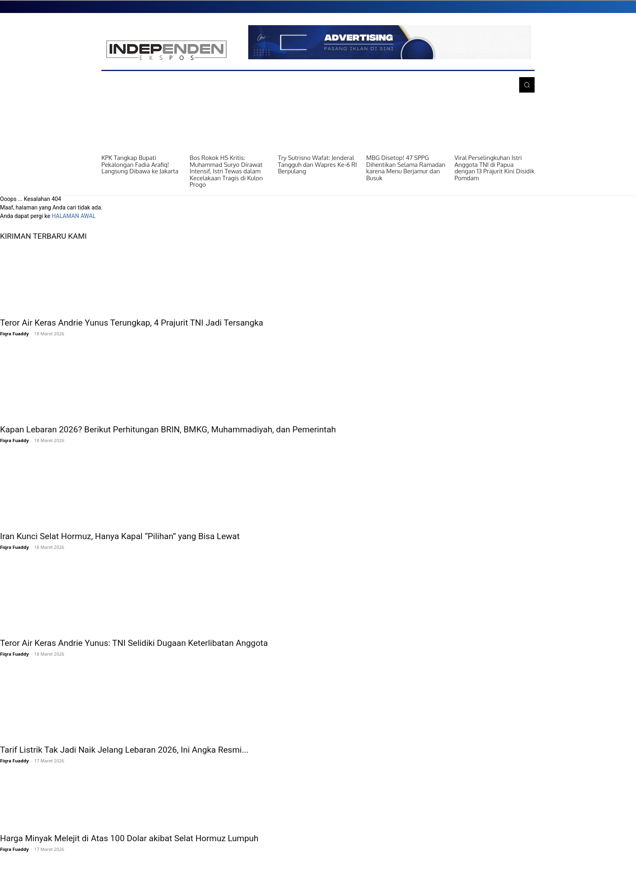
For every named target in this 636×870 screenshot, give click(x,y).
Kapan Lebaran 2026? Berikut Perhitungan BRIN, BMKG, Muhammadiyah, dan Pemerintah (168, 429)
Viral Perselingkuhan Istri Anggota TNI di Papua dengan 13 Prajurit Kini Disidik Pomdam (494, 168)
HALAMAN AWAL (73, 216)
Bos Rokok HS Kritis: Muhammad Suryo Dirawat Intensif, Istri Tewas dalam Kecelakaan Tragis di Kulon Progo (226, 171)
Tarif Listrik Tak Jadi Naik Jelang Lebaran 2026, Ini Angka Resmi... (124, 750)
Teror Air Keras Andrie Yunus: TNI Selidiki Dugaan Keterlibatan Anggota (134, 643)
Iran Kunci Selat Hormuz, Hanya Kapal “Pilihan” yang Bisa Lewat (120, 536)
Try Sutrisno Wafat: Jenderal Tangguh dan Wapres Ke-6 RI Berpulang (317, 164)
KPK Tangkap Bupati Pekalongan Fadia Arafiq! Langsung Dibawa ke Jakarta (139, 164)
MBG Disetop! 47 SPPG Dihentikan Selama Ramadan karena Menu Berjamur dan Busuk (405, 168)
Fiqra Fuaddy (14, 333)
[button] (527, 85)
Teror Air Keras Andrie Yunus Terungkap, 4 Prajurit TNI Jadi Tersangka (131, 323)
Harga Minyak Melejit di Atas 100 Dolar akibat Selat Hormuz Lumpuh (129, 838)
